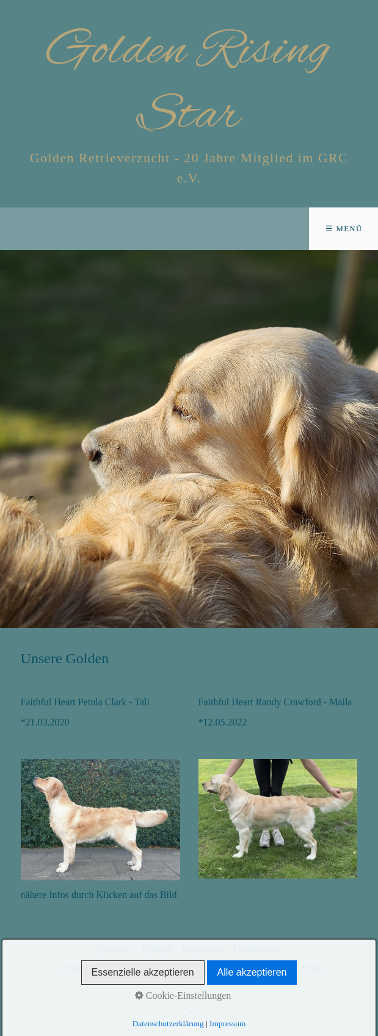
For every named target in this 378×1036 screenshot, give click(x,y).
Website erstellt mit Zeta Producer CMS (244, 968)
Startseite (114, 948)
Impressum (203, 948)
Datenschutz (257, 948)
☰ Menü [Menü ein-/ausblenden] (344, 229)
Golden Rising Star (189, 83)
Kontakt (157, 948)
